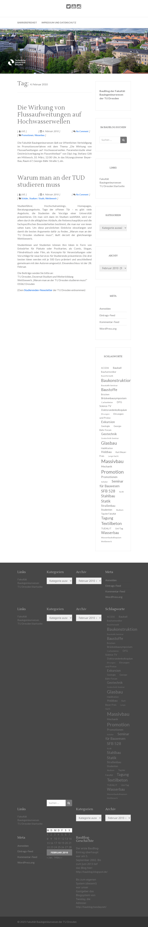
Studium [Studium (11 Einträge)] (119, 510)
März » (58, 857)
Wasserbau (39, 135)
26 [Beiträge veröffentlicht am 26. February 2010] (62, 847)
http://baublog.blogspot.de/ (92, 871)
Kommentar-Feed (109, 321)
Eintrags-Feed (107, 315)
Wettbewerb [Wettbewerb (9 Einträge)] (106, 541)
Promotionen (27, 135)
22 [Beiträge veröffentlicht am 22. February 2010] (48, 847)
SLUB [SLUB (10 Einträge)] (121, 492)
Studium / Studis (36, 198)
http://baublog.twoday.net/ (91, 906)
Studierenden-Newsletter (38, 290)
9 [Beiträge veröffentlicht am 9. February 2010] (51, 838)
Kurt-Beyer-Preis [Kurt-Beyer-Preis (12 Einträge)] (115, 702)
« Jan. (50, 857)
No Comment (80, 131)
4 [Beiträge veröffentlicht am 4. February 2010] (58, 834)
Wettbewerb (50, 198)
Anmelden (105, 308)
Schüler (24, 198)
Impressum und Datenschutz (59, 22)
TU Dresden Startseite (112, 186)
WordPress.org (108, 328)
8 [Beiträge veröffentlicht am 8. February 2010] (47, 838)
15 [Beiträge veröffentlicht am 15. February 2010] (48, 842)
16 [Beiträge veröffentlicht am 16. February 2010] (51, 842)
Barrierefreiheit (27, 22)
